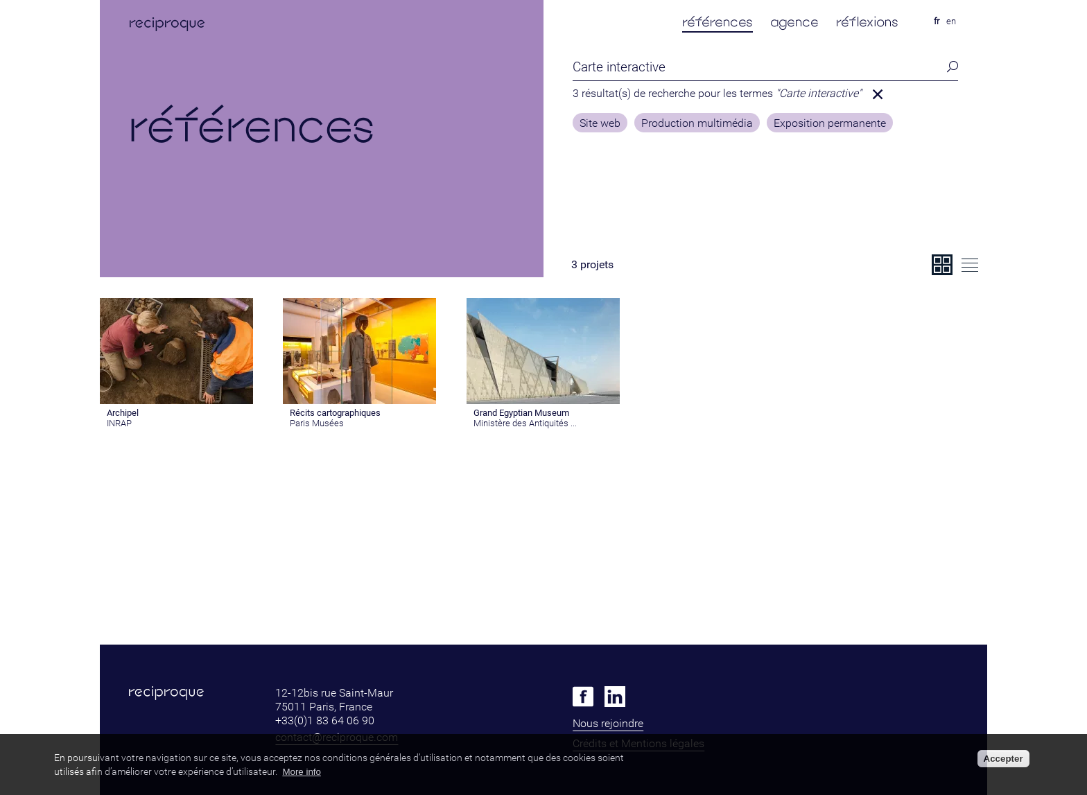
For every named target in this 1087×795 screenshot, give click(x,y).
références (717, 22)
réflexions (867, 22)
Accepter (1003, 758)
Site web (600, 123)
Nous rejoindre (608, 723)
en (951, 21)
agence (794, 22)
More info (301, 772)
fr (936, 21)
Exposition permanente (830, 123)
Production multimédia (697, 123)
